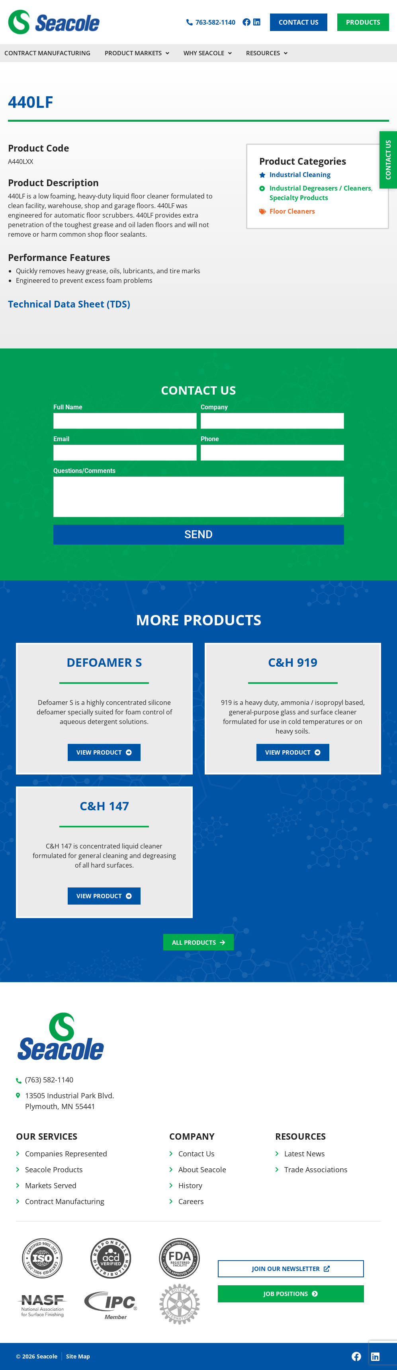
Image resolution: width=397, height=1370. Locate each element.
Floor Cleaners (292, 211)
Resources (266, 53)
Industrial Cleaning (300, 174)
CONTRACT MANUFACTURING (47, 53)
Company (214, 407)
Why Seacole (208, 53)
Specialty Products (299, 197)
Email (61, 439)
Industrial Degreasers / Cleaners (320, 188)
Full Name (67, 407)
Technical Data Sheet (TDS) (69, 304)
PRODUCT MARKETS (137, 53)
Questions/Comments (84, 471)
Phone (210, 439)
